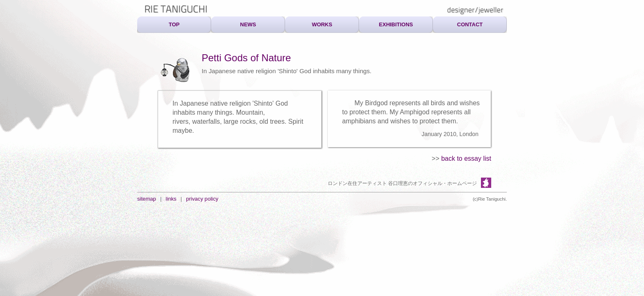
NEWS (248, 24)
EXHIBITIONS (396, 24)
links (171, 199)
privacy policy (202, 199)
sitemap (146, 199)
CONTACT (470, 24)
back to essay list (466, 158)
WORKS (322, 24)
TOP (174, 24)
